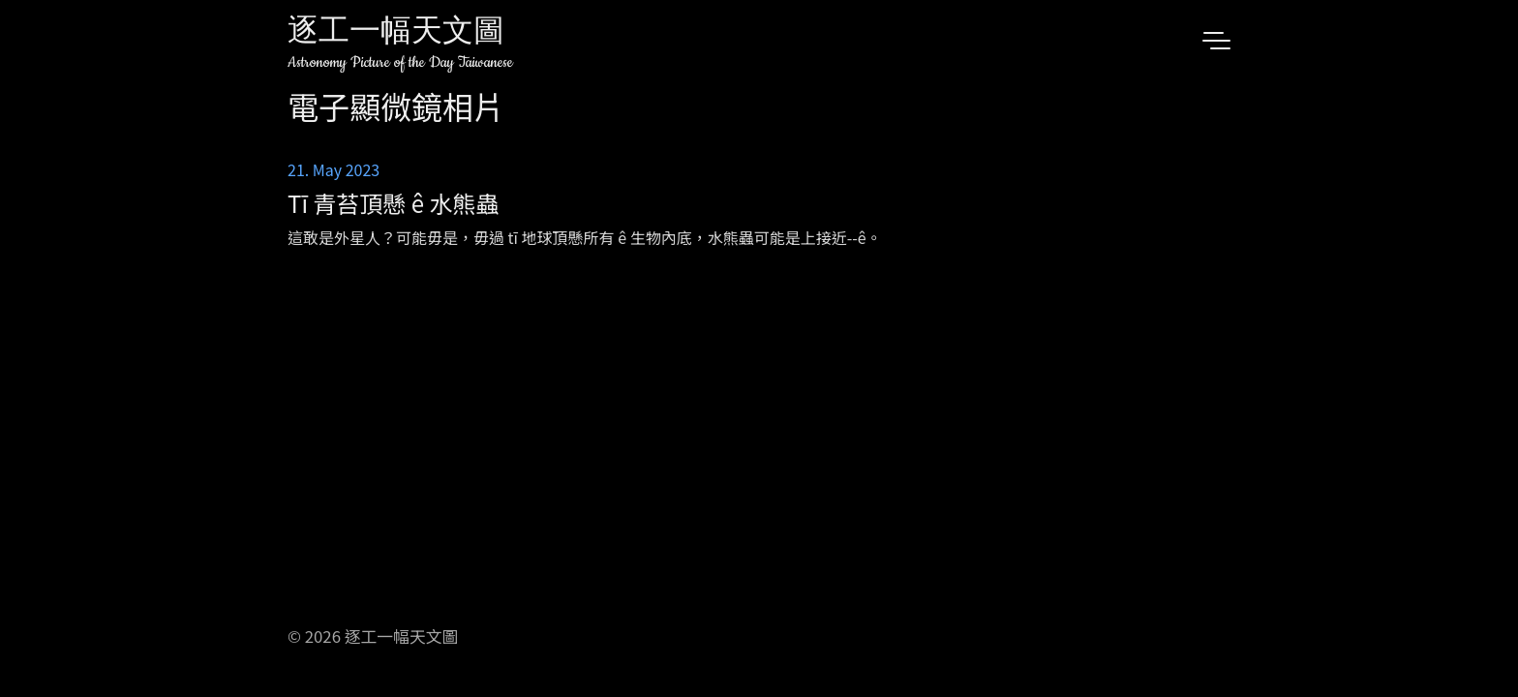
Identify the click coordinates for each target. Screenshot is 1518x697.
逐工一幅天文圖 (396, 33)
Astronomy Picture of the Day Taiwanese (400, 62)
